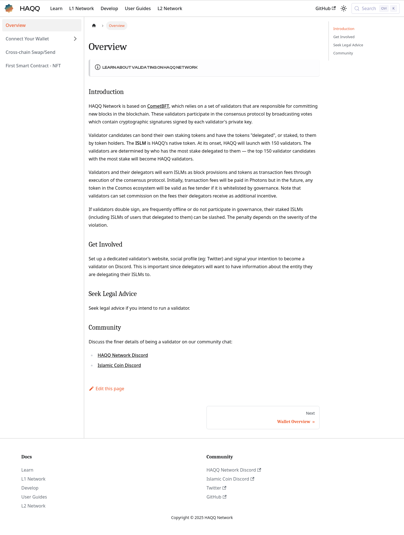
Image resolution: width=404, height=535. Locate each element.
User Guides (138, 8)
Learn (56, 8)
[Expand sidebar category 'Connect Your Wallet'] (75, 39)
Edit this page (106, 388)
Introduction (343, 28)
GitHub (325, 8)
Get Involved (344, 36)
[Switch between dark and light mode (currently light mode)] (343, 8)
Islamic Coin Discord (119, 365)
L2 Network (169, 8)
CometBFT (158, 106)
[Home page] (94, 25)
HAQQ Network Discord (123, 355)
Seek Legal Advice (348, 44)
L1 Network (81, 8)
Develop (109, 8)
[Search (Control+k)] (376, 8)
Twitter (216, 488)
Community (343, 53)
